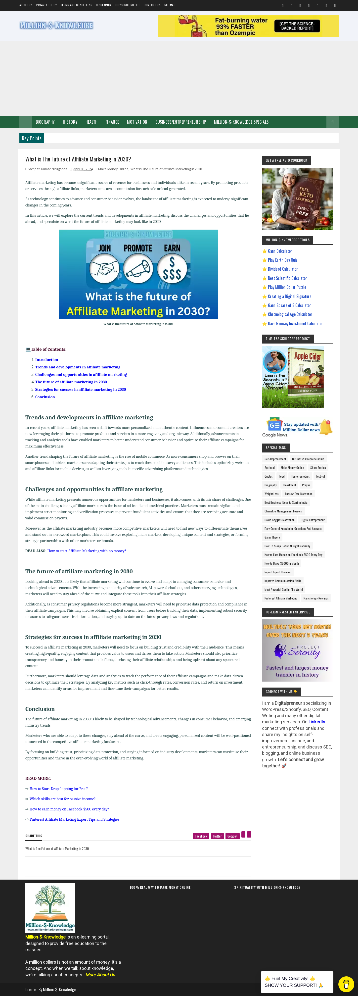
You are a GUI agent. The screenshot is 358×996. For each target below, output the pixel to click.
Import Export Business (278, 572)
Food (282, 476)
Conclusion (45, 397)
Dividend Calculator (283, 269)
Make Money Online (113, 169)
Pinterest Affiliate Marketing (281, 598)
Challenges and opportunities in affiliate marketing (81, 374)
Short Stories (318, 467)
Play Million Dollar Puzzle (287, 287)
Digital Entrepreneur (313, 520)
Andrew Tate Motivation (299, 494)
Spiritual (270, 467)
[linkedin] (249, 834)
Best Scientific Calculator (287, 278)
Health (92, 122)
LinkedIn (317, 721)
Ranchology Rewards (316, 598)
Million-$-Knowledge (59, 990)
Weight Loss (272, 494)
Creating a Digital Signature (289, 296)
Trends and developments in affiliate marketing (77, 367)
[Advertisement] (179, 78)
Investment (289, 485)
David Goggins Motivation (280, 520)
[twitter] (217, 836)
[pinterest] (243, 834)
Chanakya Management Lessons (284, 511)
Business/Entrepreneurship (180, 122)
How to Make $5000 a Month (282, 563)
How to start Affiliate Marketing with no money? (86, 551)
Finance (112, 122)
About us (26, 5)
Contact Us (152, 5)
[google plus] (232, 836)
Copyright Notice (127, 5)
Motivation (137, 122)
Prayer (306, 485)
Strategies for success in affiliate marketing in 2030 (80, 389)
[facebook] (201, 836)
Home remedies (300, 476)
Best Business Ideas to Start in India (286, 502)
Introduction (46, 359)
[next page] (196, 860)
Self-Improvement (275, 459)
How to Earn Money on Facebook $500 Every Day (293, 554)
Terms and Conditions (76, 5)
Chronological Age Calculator (290, 314)
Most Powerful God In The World (284, 589)
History (70, 122)
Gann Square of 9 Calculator (289, 305)
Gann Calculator (280, 251)
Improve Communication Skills (283, 581)
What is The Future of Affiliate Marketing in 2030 (166, 169)
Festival (320, 476)
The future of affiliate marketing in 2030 (71, 382)
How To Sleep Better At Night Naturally (287, 546)
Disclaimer (103, 5)
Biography (45, 122)
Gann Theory (272, 537)
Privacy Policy (46, 5)
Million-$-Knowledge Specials (241, 122)
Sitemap (170, 5)
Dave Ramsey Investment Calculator (295, 323)
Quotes (269, 476)
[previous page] (80, 860)
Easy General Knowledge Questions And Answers (293, 528)
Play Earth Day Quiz (282, 260)
